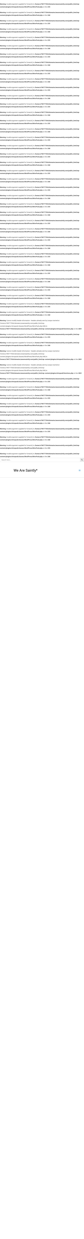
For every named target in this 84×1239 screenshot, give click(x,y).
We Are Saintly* (26, 470)
